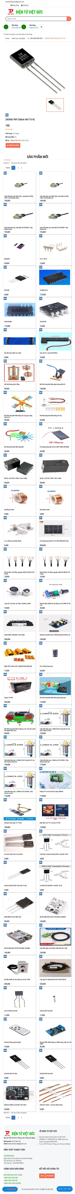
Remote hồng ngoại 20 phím (12, 1042)
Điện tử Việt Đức (47, 1189)
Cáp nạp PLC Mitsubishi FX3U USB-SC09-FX (53, 979)
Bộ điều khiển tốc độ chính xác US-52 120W (17, 979)
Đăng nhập (15, 5)
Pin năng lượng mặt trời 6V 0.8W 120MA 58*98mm (54, 447)
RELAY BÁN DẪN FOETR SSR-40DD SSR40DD (53, 917)
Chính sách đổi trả (10, 1180)
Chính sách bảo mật (11, 1178)
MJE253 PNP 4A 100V (10, 1073)
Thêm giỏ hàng (13, 145)
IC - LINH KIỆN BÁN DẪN (35, 38)
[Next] (21, 168)
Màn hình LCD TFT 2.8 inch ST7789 (50, 823)
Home (7, 38)
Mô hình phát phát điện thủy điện (14, 447)
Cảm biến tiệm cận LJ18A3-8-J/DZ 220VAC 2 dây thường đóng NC (54, 761)
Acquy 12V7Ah (8, 697)
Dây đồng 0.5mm (9, 510)
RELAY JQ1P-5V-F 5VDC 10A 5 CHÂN (50, 478)
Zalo (42, 1176)
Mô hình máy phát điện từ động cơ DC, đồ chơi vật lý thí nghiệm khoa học (19, 729)
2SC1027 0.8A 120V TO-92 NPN (13, 854)
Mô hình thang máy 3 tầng (11, 384)
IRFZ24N (6, 290)
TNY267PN (43, 322)
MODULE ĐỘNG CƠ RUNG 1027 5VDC (15, 1105)
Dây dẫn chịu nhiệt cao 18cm (12, 353)
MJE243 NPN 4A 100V (46, 1073)
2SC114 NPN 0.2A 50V (10, 1011)
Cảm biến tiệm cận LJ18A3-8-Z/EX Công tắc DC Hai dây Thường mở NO (55, 729)
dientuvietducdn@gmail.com (15, 1144)
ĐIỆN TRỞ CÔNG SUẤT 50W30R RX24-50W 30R (18, 666)
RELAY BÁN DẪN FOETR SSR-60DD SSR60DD (17, 948)
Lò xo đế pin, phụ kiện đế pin (12, 541)
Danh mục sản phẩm (18, 38)
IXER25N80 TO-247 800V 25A (12, 917)
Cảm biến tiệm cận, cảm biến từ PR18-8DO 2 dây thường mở (54, 228)
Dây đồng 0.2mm (45, 510)
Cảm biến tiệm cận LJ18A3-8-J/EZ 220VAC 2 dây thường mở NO (18, 792)
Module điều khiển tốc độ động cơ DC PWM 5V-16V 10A (55, 604)
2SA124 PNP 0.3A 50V (46, 1011)
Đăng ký (24, 5)
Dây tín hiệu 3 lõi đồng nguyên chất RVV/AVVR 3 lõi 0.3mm (55, 573)
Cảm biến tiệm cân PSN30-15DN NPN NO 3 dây (53, 948)
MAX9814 (7, 259)
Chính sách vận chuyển (12, 1183)
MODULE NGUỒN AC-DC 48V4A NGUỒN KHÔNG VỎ (55, 635)
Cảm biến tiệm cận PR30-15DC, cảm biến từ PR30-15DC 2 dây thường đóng (18, 197)
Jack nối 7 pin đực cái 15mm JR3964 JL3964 (17, 603)
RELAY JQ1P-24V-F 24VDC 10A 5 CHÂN (15, 478)
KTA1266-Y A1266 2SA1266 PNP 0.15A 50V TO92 (54, 854)
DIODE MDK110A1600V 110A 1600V (14, 635)
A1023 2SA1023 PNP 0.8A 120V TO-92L (15, 885)
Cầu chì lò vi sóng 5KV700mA (48, 353)
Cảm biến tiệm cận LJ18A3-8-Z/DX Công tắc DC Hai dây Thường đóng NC (19, 761)
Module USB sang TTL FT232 (13, 823)
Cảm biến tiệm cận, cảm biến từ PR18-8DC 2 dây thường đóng (18, 228)
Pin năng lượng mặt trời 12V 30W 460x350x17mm (54, 541)
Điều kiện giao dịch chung (13, 1175)
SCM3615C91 (44, 290)
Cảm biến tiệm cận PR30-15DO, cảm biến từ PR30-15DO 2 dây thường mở (54, 197)
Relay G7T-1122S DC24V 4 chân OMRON (51, 791)
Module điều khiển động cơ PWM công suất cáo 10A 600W (55, 1043)
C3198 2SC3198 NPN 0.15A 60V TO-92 (51, 885)
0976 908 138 (12, 1141)
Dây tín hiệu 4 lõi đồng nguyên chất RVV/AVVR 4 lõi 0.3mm (19, 573)
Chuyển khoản (9, 1156)
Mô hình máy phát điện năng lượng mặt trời (52, 384)
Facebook (50, 1176)
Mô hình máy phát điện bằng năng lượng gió (53, 697)
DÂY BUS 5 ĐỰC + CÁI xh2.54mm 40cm (51, 1105)
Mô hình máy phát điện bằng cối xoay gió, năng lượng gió (18, 416)
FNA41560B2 (8, 322)
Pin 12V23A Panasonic (46, 666)
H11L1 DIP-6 (43, 259)
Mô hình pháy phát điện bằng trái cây (51, 415)
